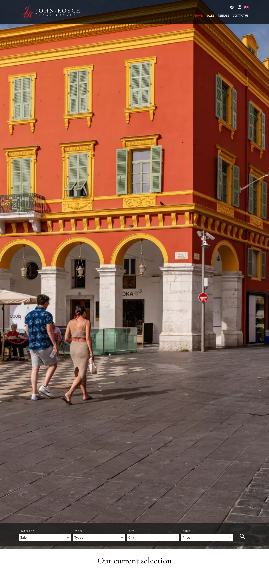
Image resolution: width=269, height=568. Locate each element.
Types (79, 531)
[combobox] (45, 537)
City (132, 531)
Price (187, 531)
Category (27, 531)
